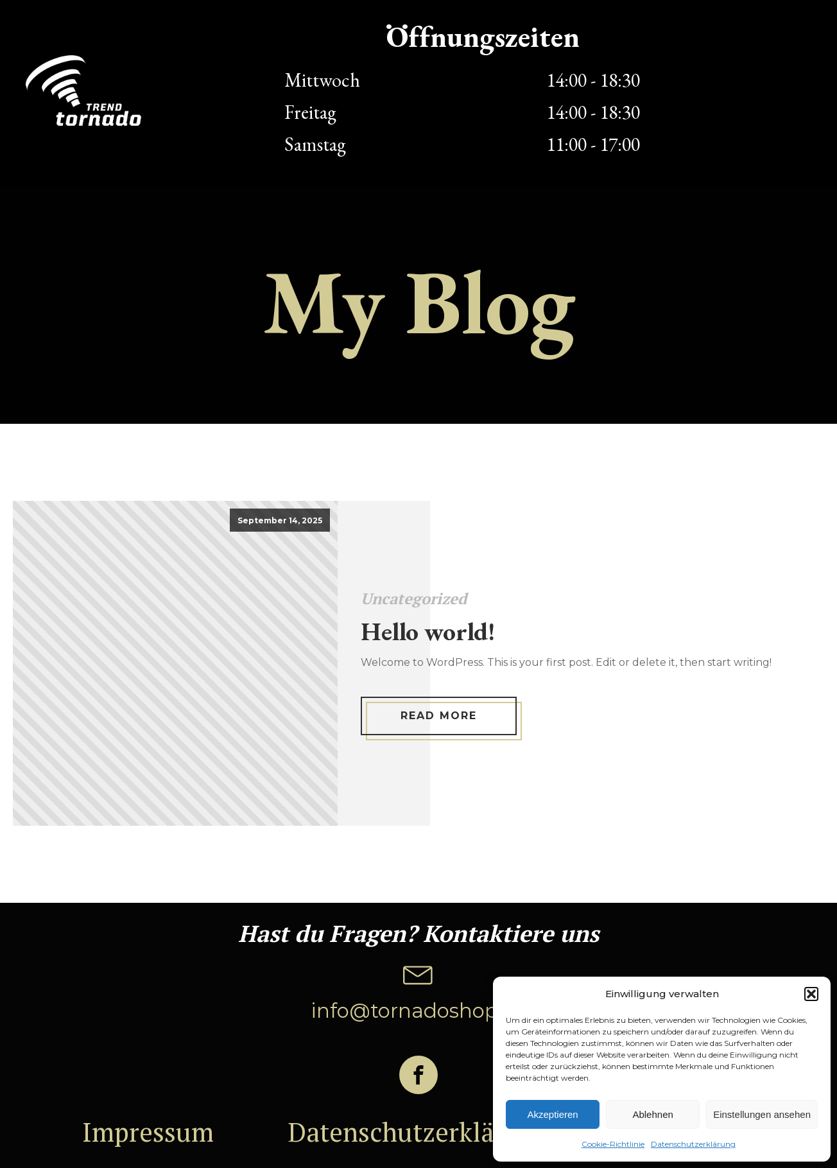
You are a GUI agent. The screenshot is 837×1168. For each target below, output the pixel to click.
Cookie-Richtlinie (613, 1144)
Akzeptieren (552, 1114)
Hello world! (428, 631)
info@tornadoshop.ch (419, 1010)
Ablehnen (652, 1114)
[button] (811, 994)
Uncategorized (414, 598)
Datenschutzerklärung (693, 1144)
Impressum (148, 1131)
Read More (439, 716)
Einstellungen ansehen (762, 1114)
